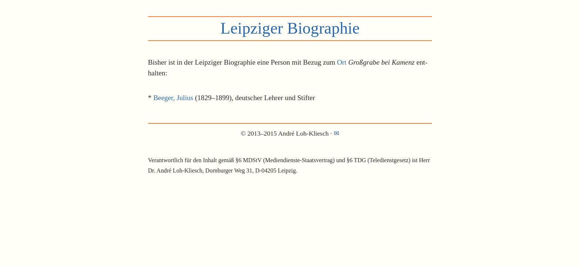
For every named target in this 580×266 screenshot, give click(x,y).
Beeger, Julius (173, 98)
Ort (342, 62)
